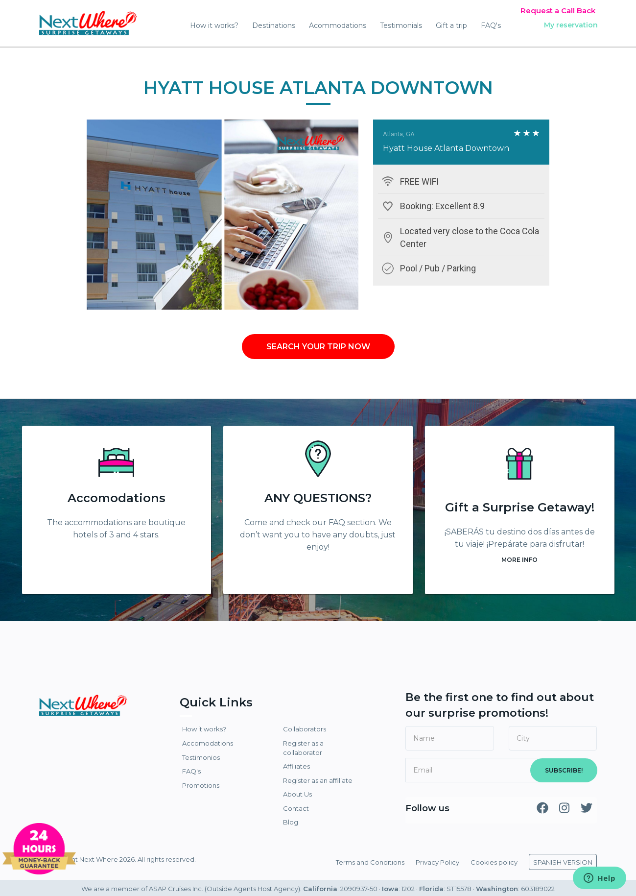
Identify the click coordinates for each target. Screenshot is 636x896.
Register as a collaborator (303, 747)
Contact (296, 808)
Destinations (273, 25)
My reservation (571, 25)
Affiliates (296, 766)
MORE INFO (519, 559)
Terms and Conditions (370, 862)
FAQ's (491, 25)
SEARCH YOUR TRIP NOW (318, 346)
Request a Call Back (557, 10)
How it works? (214, 25)
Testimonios (201, 757)
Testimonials (401, 25)
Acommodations (337, 25)
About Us (297, 794)
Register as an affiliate (318, 780)
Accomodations (116, 498)
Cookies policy (494, 862)
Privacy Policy (437, 862)
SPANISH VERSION (562, 862)
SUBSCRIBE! (564, 770)
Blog (290, 822)
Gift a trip (451, 25)
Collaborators (304, 729)
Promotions (200, 785)
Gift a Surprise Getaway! (519, 507)
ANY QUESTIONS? (318, 498)
